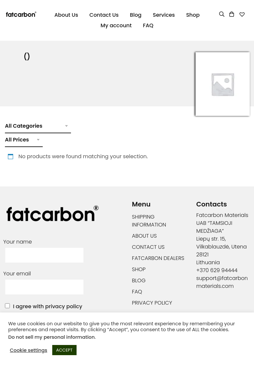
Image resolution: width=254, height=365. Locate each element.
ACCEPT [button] (64, 350)
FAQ (148, 25)
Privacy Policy (152, 303)
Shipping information (149, 220)
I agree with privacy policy (47, 306)
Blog (135, 15)
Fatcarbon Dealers (158, 258)
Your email (44, 280)
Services (164, 15)
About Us (66, 15)
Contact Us (104, 15)
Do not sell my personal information (51, 337)
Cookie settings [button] (28, 350)
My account (116, 25)
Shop (192, 15)
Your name (44, 248)
